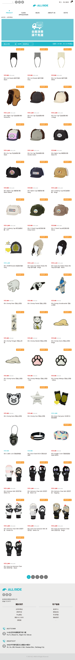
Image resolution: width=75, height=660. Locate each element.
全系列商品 (10, 17)
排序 (19, 44)
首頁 (4, 17)
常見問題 (56, 614)
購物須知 (56, 612)
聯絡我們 (56, 617)
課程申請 (19, 612)
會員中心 (56, 609)
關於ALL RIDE (19, 617)
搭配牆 (19, 620)
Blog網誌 (19, 614)
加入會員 (66, 2)
